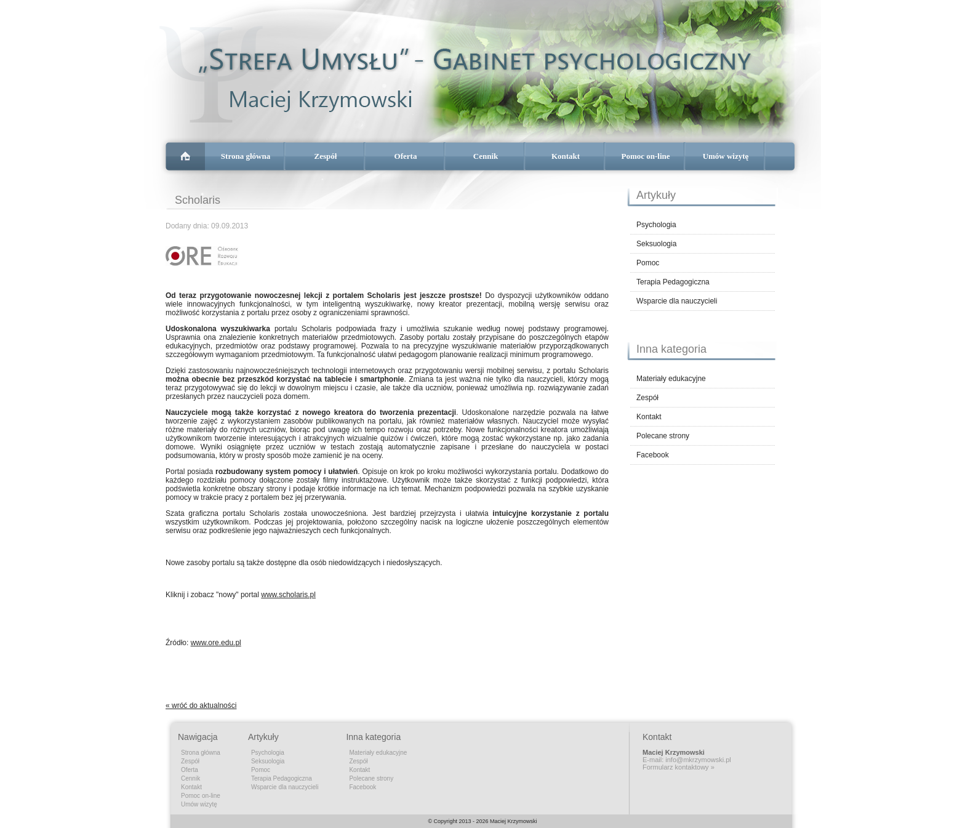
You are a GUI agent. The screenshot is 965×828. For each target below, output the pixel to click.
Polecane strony (662, 436)
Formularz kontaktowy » (679, 767)
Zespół (325, 156)
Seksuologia (656, 243)
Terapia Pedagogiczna (673, 282)
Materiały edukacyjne (671, 378)
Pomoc (647, 263)
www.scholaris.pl (288, 594)
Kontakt (565, 156)
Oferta (405, 156)
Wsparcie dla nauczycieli (676, 301)
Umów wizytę (726, 156)
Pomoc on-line (645, 156)
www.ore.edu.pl (216, 642)
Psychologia (656, 224)
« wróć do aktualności (201, 705)
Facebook (652, 455)
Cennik (485, 156)
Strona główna (245, 156)
